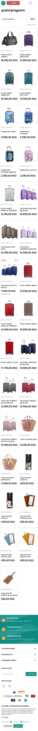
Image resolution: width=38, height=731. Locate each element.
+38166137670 (27, 621)
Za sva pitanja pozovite (15, 621)
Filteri (31, 19)
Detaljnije (5, 717)
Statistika (16, 722)
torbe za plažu (25, 435)
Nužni (7, 722)
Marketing (26, 722)
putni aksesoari (25, 474)
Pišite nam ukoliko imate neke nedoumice (21, 630)
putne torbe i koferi (7, 51)
